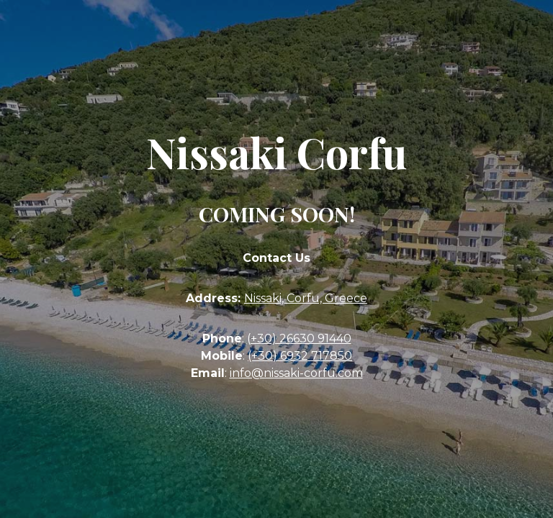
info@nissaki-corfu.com (296, 373)
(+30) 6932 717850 (300, 356)
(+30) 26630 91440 (299, 338)
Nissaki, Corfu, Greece (305, 298)
